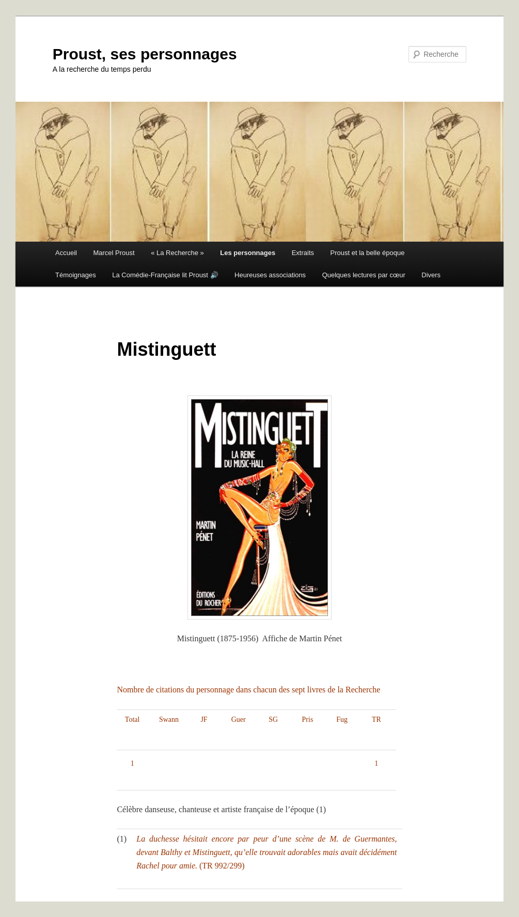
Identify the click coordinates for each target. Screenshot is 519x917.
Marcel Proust (113, 253)
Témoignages (75, 275)
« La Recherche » (177, 253)
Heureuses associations (270, 275)
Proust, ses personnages (145, 53)
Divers (431, 275)
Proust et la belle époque (368, 253)
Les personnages (247, 253)
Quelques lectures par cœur (363, 275)
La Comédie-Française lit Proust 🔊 (165, 275)
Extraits (303, 253)
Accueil (66, 253)
